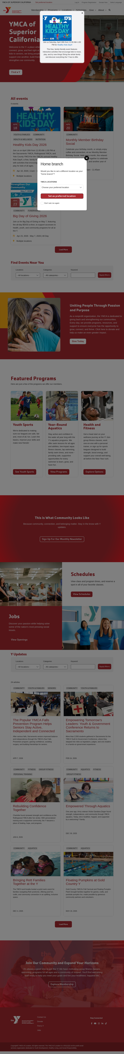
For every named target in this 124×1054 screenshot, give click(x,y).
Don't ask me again (50, 203)
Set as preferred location (62, 196)
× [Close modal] (82, 13)
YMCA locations (49, 182)
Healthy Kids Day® (64, 45)
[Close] (86, 158)
